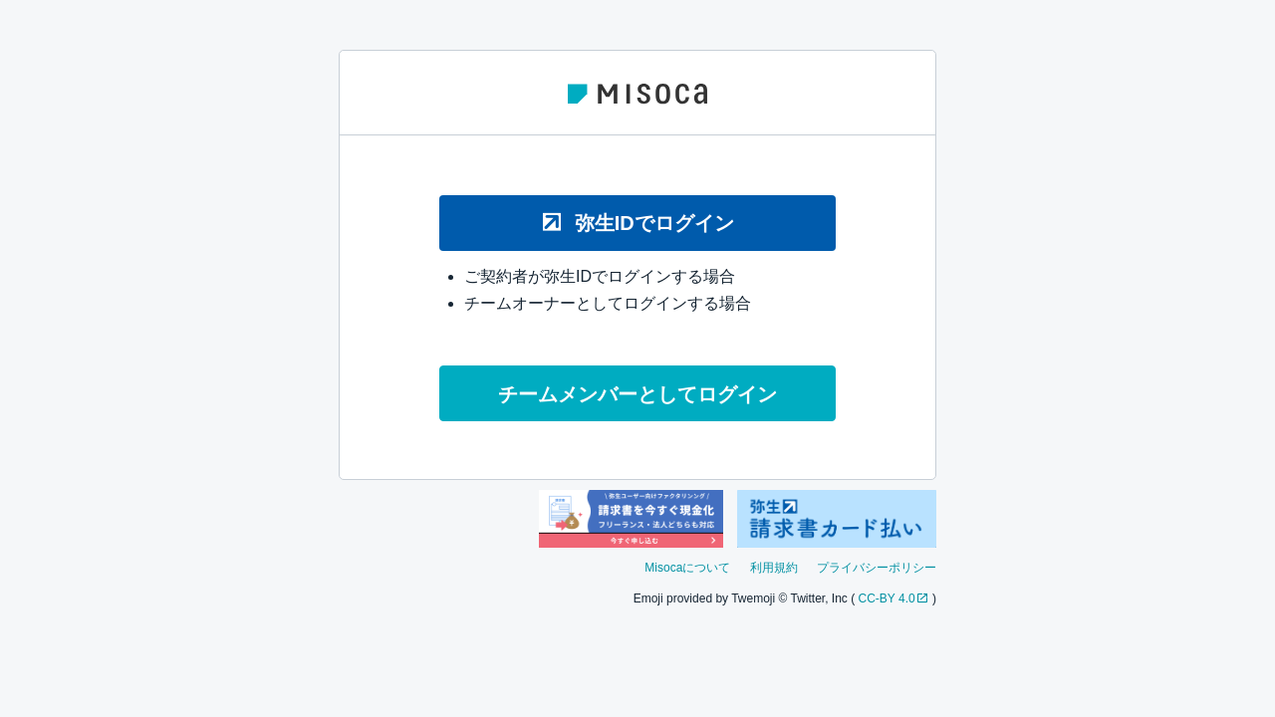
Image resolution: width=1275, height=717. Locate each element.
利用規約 (774, 568)
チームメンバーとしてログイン (637, 394)
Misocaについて (687, 568)
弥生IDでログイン (637, 222)
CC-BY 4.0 (887, 598)
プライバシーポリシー (876, 568)
